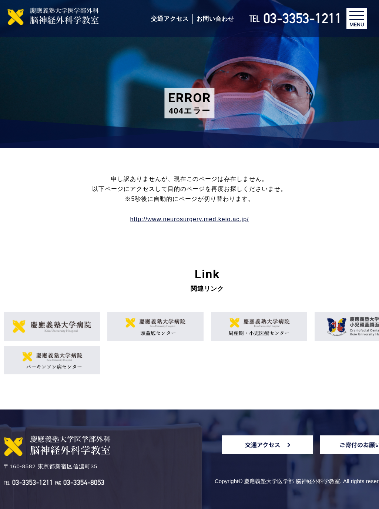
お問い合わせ (215, 19)
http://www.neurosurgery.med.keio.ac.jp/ (189, 219)
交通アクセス (170, 19)
